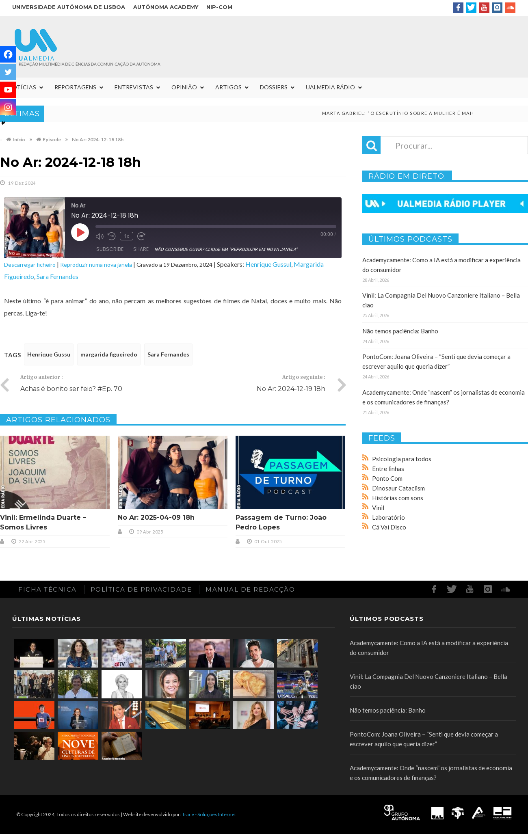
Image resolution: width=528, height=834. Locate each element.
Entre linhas (388, 468)
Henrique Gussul (268, 264)
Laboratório (388, 517)
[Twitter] (8, 72)
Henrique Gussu (48, 354)
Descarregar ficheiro (30, 264)
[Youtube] (8, 90)
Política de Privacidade (141, 589)
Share (141, 249)
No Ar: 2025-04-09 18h (156, 517)
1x (126, 236)
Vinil (378, 507)
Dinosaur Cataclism (398, 488)
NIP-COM (219, 7)
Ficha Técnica (47, 589)
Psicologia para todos (401, 458)
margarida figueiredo (108, 354)
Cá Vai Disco (389, 527)
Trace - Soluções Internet (209, 814)
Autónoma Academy (165, 7)
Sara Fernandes (57, 276)
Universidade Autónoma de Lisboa (68, 7)
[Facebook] (8, 54)
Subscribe (109, 249)
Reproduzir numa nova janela (96, 264)
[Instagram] (8, 107)
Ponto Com (387, 478)
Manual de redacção (250, 589)
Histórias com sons (397, 497)
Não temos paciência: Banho (400, 331)
